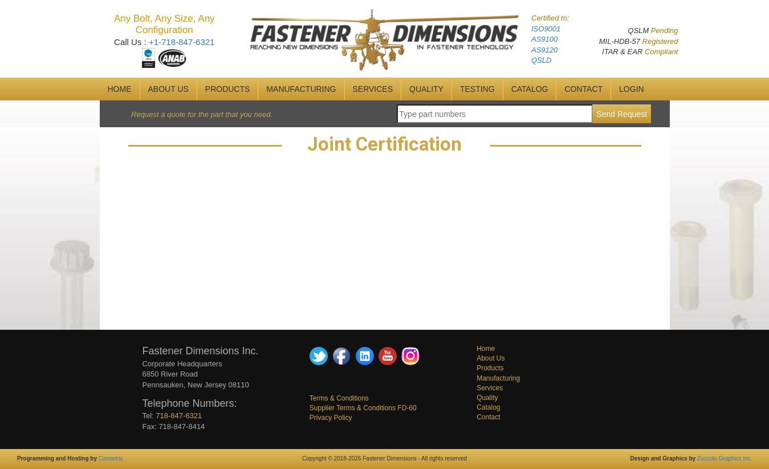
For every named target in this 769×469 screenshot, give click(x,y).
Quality (487, 398)
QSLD (541, 60)
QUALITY (426, 89)
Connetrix (111, 458)
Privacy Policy (331, 418)
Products (227, 89)
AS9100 (544, 39)
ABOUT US (168, 89)
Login (631, 89)
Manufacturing (498, 378)
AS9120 (544, 50)
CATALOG (529, 89)
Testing (477, 89)
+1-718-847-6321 (182, 42)
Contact (488, 417)
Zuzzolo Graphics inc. (724, 458)
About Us (490, 358)
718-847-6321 (179, 415)
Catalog (488, 407)
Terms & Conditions (339, 398)
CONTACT (583, 89)
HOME (120, 89)
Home (486, 349)
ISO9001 (545, 29)
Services (490, 388)
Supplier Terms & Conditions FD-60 (363, 408)
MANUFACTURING (301, 89)
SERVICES (373, 89)
